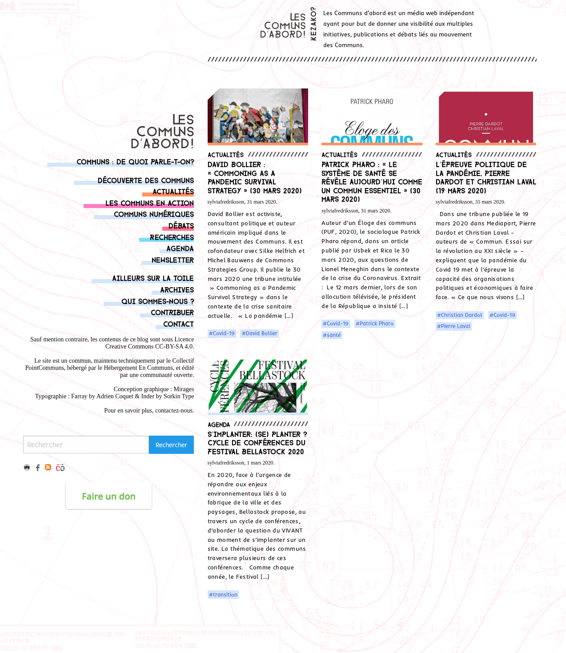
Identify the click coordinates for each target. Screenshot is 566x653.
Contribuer (172, 312)
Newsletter (173, 259)
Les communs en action (149, 202)
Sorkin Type (179, 396)
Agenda (180, 248)
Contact (178, 323)
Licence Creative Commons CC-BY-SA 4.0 (149, 343)
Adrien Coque (114, 396)
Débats (181, 225)
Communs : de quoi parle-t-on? (135, 161)
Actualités (173, 191)
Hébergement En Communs (138, 368)
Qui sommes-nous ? (157, 300)
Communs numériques (154, 213)
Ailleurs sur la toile (153, 277)
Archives (177, 289)
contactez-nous (174, 410)
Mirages (184, 389)
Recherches (172, 236)
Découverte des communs (146, 180)
